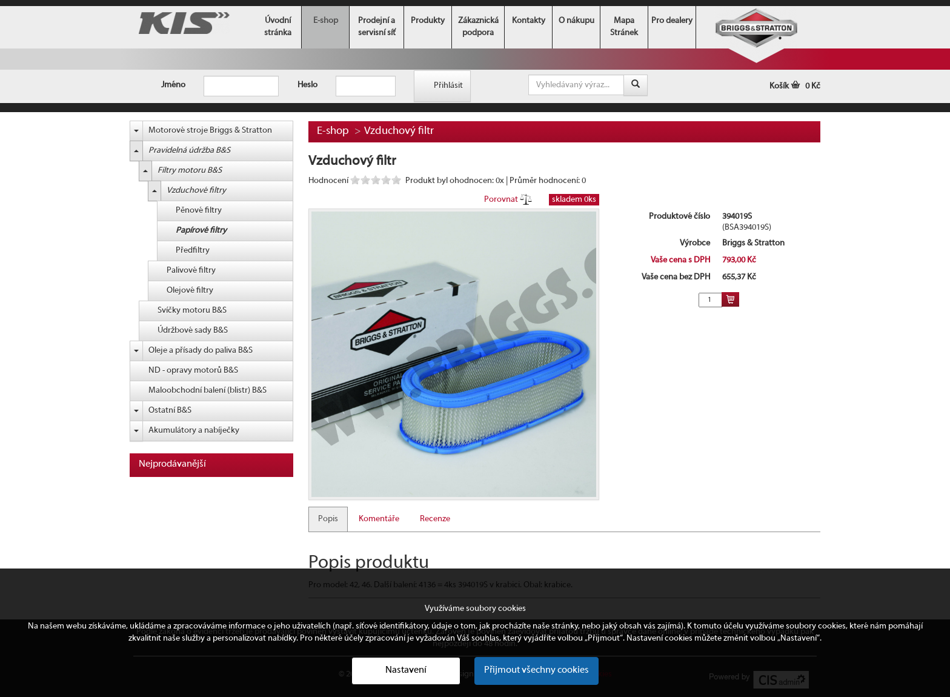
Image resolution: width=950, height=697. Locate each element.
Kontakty (528, 20)
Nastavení (406, 670)
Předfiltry (193, 250)
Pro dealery (672, 20)
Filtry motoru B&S (190, 170)
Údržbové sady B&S (193, 330)
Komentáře (379, 519)
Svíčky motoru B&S (192, 310)
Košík (794, 86)
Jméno (173, 85)
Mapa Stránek (624, 27)
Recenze (435, 519)
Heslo (307, 85)
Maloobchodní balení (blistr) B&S (207, 390)
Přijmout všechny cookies (536, 670)
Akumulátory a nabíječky (193, 430)
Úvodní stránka (277, 27)
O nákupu (576, 20)
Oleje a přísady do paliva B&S (200, 350)
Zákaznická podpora (478, 27)
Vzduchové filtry (196, 190)
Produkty (428, 20)
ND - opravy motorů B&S (193, 370)
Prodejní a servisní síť (377, 27)
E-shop (325, 20)
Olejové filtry (190, 290)
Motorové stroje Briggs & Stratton (210, 130)
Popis (328, 519)
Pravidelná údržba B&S (189, 150)
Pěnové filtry (199, 210)
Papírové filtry (201, 230)
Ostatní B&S (169, 410)
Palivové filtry (191, 270)
